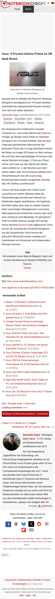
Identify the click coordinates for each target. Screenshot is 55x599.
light (28, 595)
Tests (17, 9)
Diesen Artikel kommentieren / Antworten (25, 413)
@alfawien (45, 506)
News (28, 9)
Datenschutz (24, 580)
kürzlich (22, 224)
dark (21, 595)
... (37, 9)
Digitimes (46, 133)
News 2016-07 (9, 542)
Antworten (29, 403)
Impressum (11, 580)
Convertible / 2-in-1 (23, 119)
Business (8, 119)
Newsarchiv (47, 538)
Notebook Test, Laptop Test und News (18, 538)
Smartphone (9, 123)
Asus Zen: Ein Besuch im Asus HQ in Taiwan (29, 391)
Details (27, 268)
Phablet (20, 123)
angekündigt (35, 175)
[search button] (44, 3)
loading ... (5, 555)
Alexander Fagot (10, 115)
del (34, 595)
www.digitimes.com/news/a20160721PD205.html (28, 287)
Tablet (30, 123)
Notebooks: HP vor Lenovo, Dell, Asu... (33, 426)
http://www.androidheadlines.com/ (25, 281)
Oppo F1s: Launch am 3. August (18, 423)
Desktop (38, 119)
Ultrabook (39, 123)
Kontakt (37, 580)
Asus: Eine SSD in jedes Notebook (23, 372)
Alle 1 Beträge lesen (12, 403)
